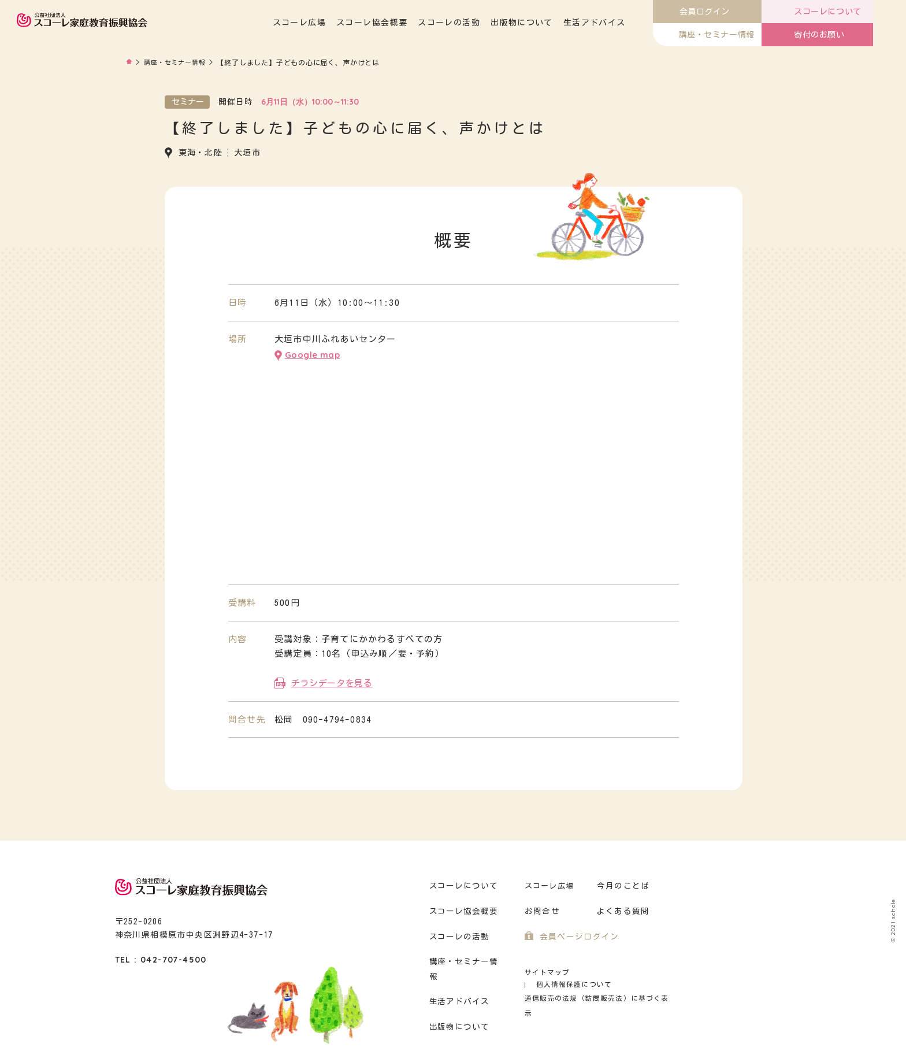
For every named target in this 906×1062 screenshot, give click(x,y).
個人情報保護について (621, 970)
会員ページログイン (577, 934)
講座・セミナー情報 (177, 62)
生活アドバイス (627, 22)
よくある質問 (622, 909)
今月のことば (622, 883)
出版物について (554, 22)
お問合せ (541, 909)
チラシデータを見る (331, 680)
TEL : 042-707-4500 (161, 957)
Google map (312, 353)
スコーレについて (462, 883)
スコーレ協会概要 (404, 22)
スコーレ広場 (332, 22)
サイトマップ (546, 970)
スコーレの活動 (482, 22)
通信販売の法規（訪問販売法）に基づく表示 (594, 983)
